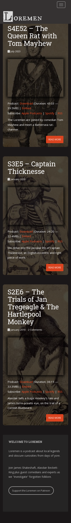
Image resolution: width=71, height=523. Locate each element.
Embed (26, 108)
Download (26, 103)
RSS (60, 113)
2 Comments (35, 329)
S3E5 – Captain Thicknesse (32, 167)
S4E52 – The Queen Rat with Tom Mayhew (32, 36)
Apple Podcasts (32, 113)
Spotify (49, 113)
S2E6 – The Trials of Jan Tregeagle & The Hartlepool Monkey (33, 306)
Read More (54, 139)
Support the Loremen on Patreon (31, 490)
